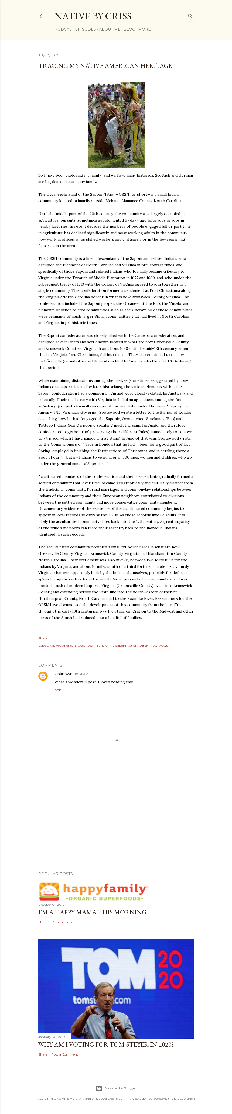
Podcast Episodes (75, 29)
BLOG (129, 29)
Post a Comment (64, 1054)
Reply (59, 690)
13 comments (61, 922)
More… (145, 29)
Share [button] (42, 638)
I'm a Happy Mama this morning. (93, 912)
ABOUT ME (110, 29)
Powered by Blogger (116, 1088)
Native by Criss (93, 16)
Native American (63, 646)
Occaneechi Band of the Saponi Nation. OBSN (113, 646)
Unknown (63, 674)
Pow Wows (159, 646)
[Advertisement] (116, 820)
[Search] (190, 15)
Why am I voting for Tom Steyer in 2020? (106, 1044)
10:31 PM (81, 674)
